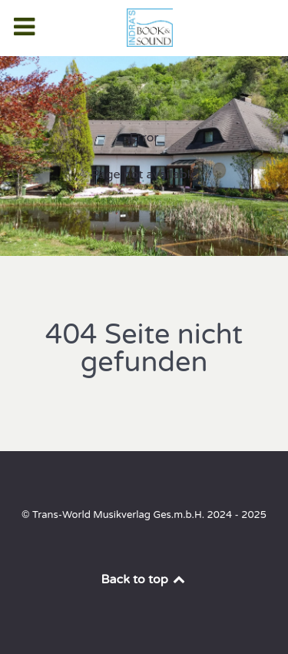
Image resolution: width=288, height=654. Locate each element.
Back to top (144, 579)
